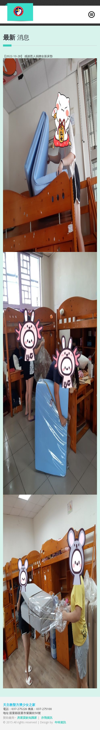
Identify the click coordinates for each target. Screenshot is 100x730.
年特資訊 (60, 722)
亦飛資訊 (46, 717)
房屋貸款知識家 (27, 717)
